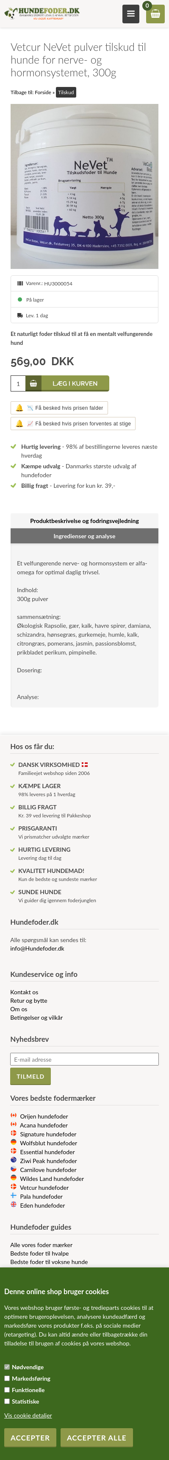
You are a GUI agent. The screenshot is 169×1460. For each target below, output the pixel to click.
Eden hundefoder (42, 1205)
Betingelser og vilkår (36, 1017)
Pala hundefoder (41, 1196)
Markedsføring (31, 1378)
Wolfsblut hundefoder (48, 1143)
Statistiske (25, 1401)
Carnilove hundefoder (48, 1169)
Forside (43, 92)
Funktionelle (28, 1389)
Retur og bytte (28, 1000)
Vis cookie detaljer (28, 1415)
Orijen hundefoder (44, 1116)
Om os (18, 1008)
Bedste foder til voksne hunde (49, 1261)
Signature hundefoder (48, 1134)
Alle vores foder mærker (41, 1244)
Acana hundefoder (44, 1125)
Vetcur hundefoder (44, 1187)
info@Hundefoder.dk (37, 948)
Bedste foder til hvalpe (39, 1253)
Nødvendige (28, 1366)
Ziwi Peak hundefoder (48, 1160)
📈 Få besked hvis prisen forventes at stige (73, 424)
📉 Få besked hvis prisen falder (59, 408)
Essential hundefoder (47, 1151)
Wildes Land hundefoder (52, 1178)
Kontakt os (24, 992)
